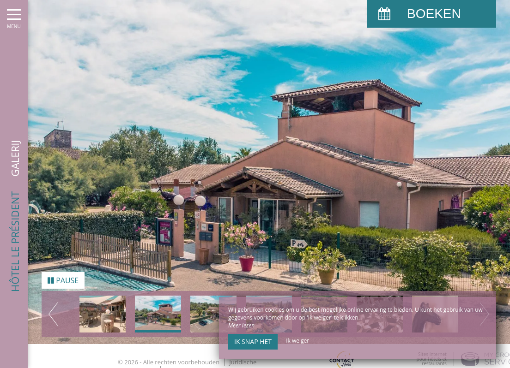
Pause (63, 278)
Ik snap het (253, 341)
